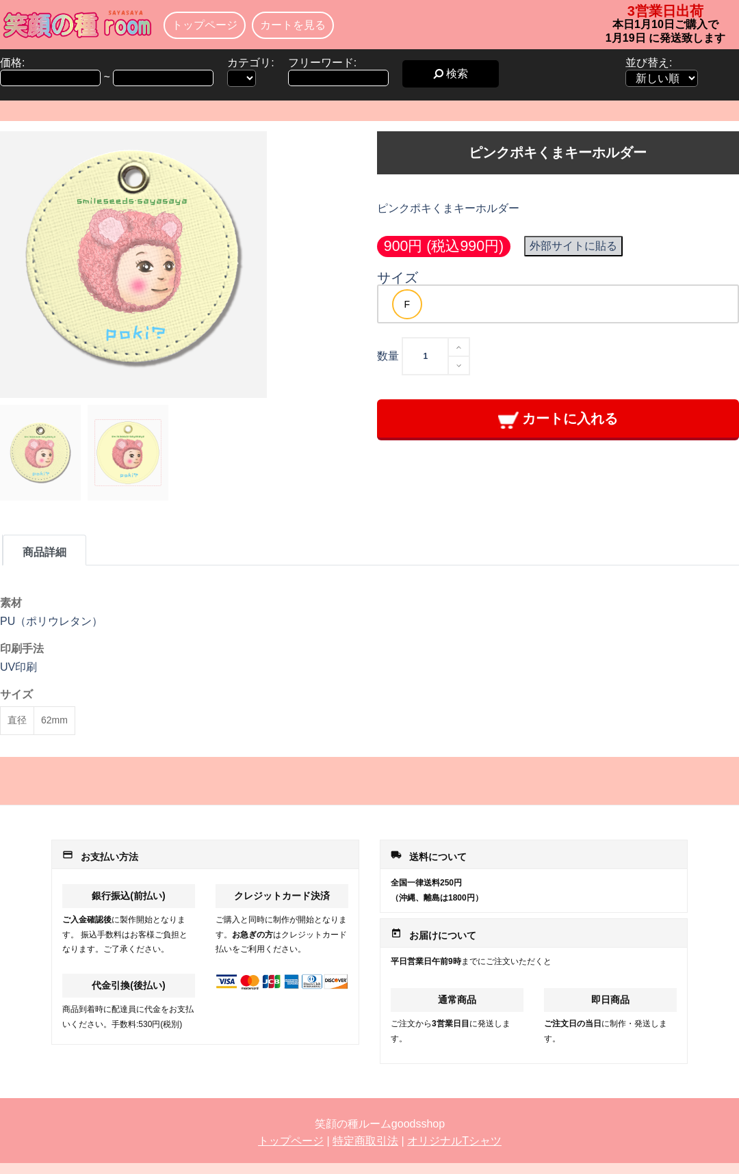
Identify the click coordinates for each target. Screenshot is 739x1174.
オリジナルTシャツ (454, 1141)
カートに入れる (558, 419)
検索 (450, 73)
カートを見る (293, 25)
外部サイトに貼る (573, 246)
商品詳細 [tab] (44, 552)
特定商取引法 (365, 1141)
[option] (407, 304)
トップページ (204, 25)
